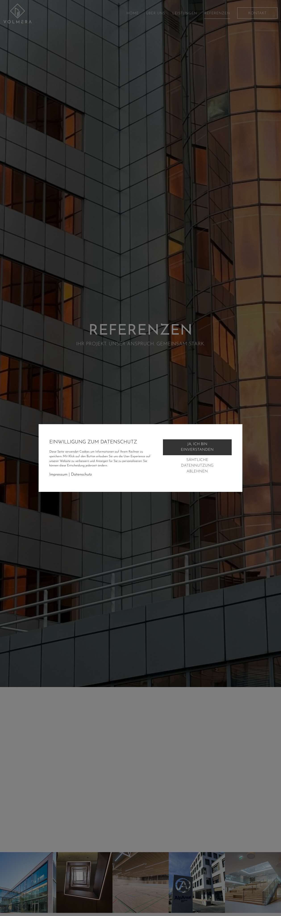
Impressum (58, 474)
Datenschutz (81, 474)
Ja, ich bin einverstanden (197, 447)
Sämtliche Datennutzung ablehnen (197, 465)
